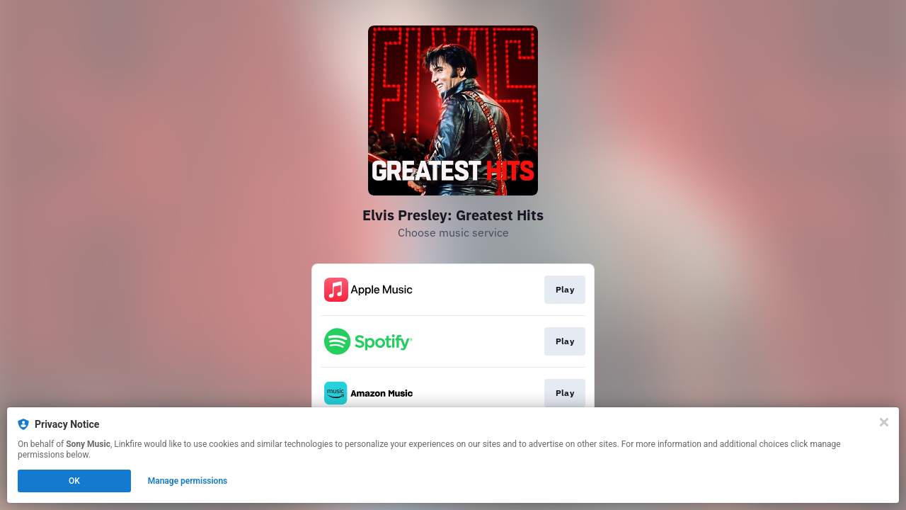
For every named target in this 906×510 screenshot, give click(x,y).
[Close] (884, 422)
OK (74, 481)
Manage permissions (188, 481)
